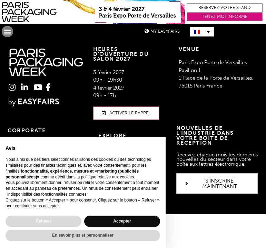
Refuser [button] (43, 221)
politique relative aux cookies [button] (107, 177)
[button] (225, 7)
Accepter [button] (122, 221)
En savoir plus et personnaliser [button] (83, 235)
